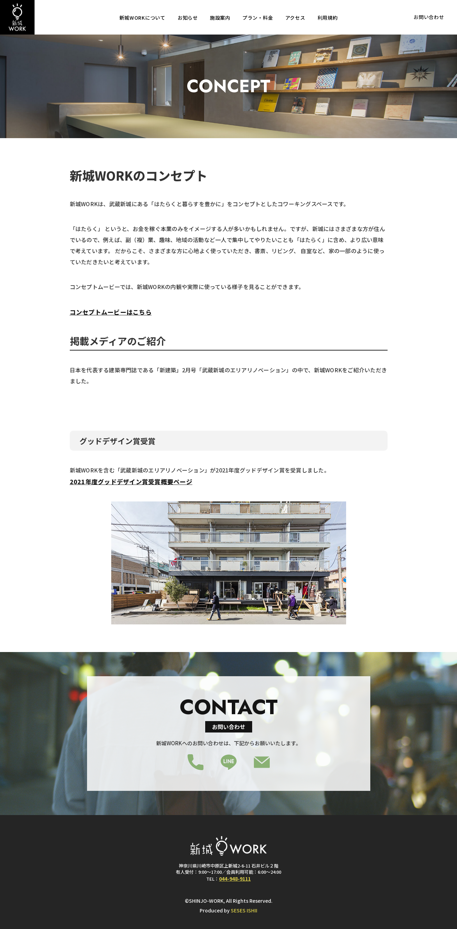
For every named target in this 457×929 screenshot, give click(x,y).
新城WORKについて (142, 17)
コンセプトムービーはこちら (111, 312)
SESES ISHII (244, 910)
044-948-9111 (235, 878)
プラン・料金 (257, 17)
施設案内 (220, 17)
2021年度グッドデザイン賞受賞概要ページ (131, 481)
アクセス (295, 17)
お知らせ (188, 17)
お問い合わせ (428, 16)
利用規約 (327, 17)
